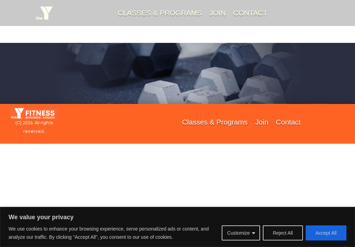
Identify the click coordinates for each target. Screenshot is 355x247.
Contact (250, 13)
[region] (177, 227)
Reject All (283, 233)
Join (217, 13)
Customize (238, 233)
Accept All (326, 233)
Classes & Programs (160, 13)
